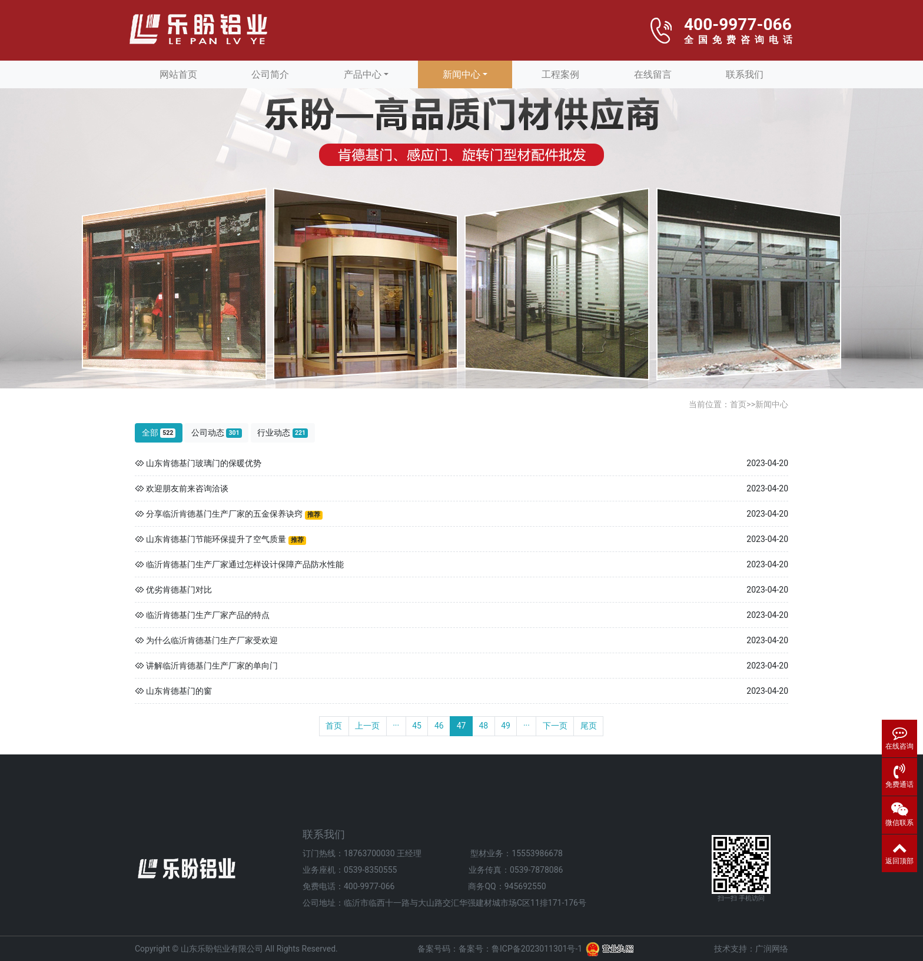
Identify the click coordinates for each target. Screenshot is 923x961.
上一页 (367, 725)
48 (483, 725)
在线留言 (653, 74)
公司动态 (216, 433)
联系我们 (744, 74)
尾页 (588, 725)
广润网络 (771, 948)
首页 (738, 404)
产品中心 (362, 74)
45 (416, 725)
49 (505, 725)
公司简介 (270, 74)
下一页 (555, 725)
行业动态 (282, 433)
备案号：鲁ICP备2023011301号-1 (520, 948)
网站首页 (178, 74)
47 (461, 725)
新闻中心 (461, 74)
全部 (159, 433)
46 (439, 725)
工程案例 (560, 74)
